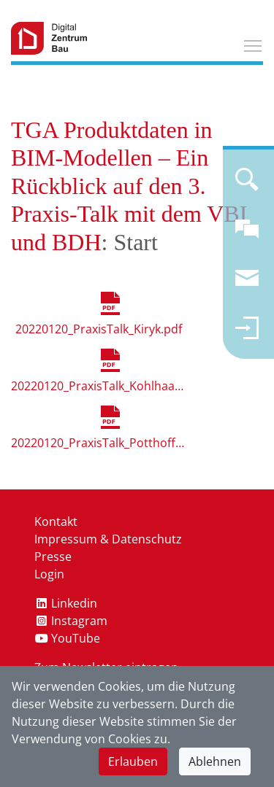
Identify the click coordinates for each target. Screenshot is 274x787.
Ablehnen (215, 761)
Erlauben (133, 761)
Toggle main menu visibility (253, 44)
